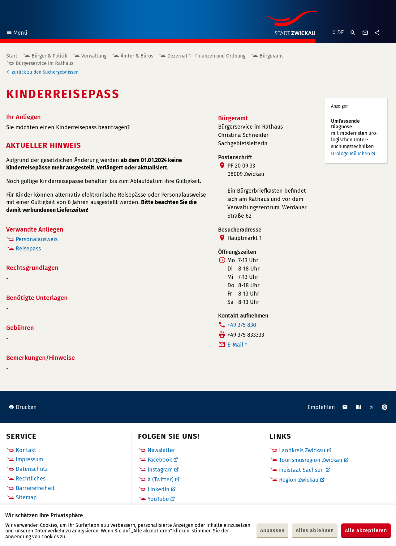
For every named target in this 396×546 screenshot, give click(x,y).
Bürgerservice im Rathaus (44, 63)
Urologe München (350, 153)
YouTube (158, 499)
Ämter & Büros (137, 56)
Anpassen (272, 530)
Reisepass (28, 248)
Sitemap (26, 497)
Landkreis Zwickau (302, 450)
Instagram (160, 469)
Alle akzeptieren (366, 530)
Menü (16, 33)
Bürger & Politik (49, 56)
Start (11, 56)
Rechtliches (30, 478)
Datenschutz (32, 469)
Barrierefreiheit (35, 488)
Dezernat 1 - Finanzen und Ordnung (206, 56)
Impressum (29, 459)
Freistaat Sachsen (301, 470)
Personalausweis (37, 239)
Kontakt (26, 450)
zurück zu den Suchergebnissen (45, 72)
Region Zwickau (298, 479)
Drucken (23, 407)
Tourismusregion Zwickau (310, 460)
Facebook (160, 459)
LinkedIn (159, 489)
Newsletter (161, 450)
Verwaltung (93, 56)
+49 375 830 (241, 325)
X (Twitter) (161, 479)
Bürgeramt (271, 56)
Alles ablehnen (315, 530)
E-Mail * (237, 344)
